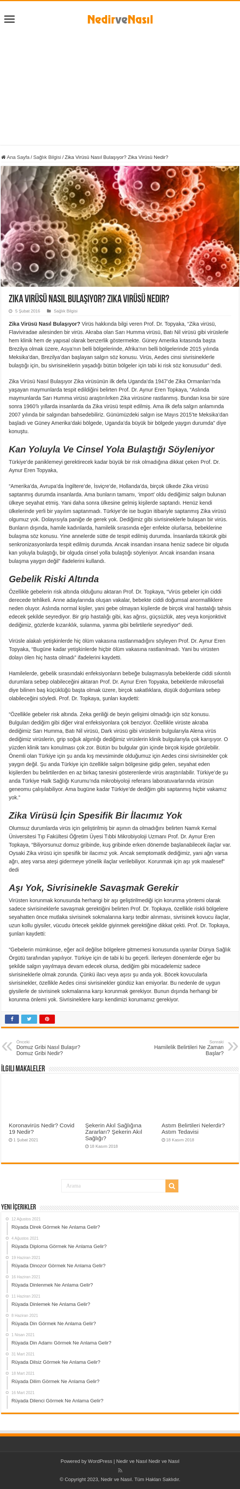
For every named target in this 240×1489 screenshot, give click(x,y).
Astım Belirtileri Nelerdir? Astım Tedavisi (193, 1128)
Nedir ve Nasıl (163, 1461)
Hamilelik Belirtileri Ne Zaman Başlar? (185, 1048)
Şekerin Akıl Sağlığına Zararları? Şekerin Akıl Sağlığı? (113, 1131)
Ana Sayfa (15, 157)
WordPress (100, 1461)
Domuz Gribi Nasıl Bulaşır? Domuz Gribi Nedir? (55, 1048)
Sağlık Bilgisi (47, 157)
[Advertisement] (120, 92)
